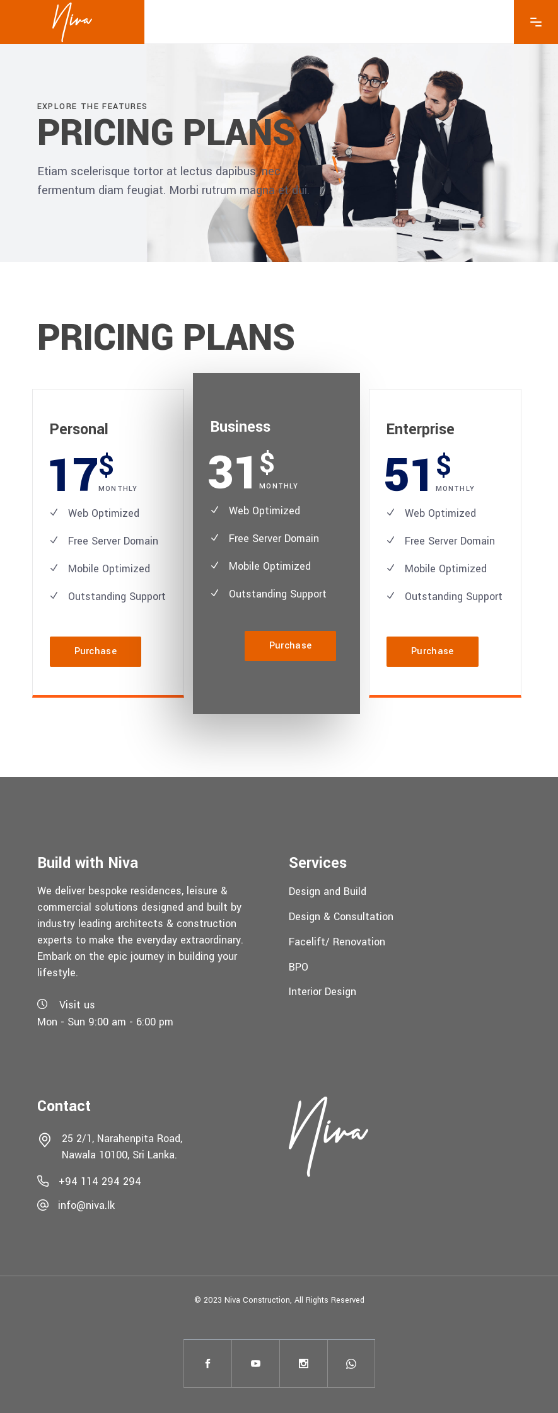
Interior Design (322, 991)
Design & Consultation (341, 916)
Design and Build (327, 891)
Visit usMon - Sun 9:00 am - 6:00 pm (105, 1013)
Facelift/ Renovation (337, 942)
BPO (298, 966)
